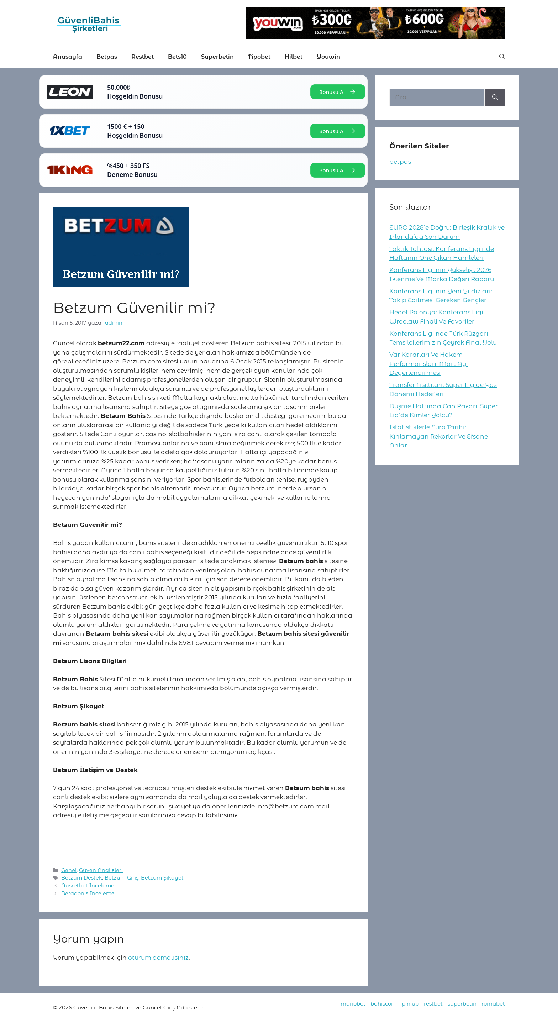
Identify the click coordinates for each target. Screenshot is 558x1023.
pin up (410, 1003)
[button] (502, 57)
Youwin (328, 56)
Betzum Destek (81, 878)
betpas (400, 161)
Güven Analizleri (101, 870)
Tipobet (259, 56)
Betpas (106, 56)
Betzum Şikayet (162, 878)
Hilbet (293, 56)
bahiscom (383, 1003)
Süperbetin (217, 56)
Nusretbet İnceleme (87, 885)
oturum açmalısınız (158, 957)
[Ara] (495, 97)
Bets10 (177, 56)
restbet (433, 1003)
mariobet (353, 1003)
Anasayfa (67, 56)
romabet (493, 1003)
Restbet (142, 56)
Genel (69, 870)
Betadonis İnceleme (88, 893)
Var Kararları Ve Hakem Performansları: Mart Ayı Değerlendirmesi (428, 363)
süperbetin (462, 1003)
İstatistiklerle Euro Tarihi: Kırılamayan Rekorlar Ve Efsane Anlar (438, 436)
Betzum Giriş (121, 878)
